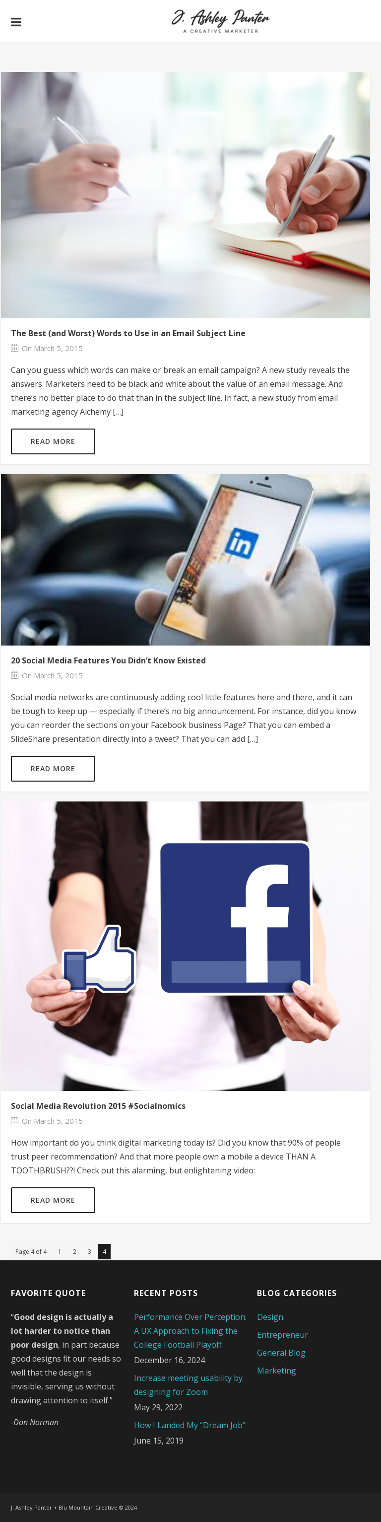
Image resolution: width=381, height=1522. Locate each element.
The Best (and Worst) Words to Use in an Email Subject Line (128, 333)
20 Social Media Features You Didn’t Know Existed (108, 660)
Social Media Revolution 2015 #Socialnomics (98, 1105)
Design (270, 1316)
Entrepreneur (282, 1334)
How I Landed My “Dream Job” (190, 1425)
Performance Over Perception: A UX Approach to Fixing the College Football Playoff (190, 1330)
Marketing (276, 1370)
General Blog (281, 1352)
